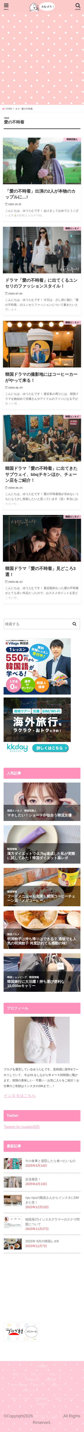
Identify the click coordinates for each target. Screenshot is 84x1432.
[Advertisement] (42, 59)
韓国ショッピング (60, 1374)
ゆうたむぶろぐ (48, 1416)
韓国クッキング (64, 1398)
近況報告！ (33, 1179)
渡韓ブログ (39, 1385)
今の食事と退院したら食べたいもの (50, 1161)
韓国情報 (42, 1366)
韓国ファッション (62, 1385)
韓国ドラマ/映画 (20, 1398)
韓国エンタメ (30, 1390)
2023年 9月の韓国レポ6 (42, 1241)
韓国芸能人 (42, 1398)
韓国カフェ (19, 1374)
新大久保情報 (19, 1385)
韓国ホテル (33, 1379)
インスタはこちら (20, 1095)
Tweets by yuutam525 (21, 1127)
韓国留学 (42, 1404)
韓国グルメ (37, 1374)
